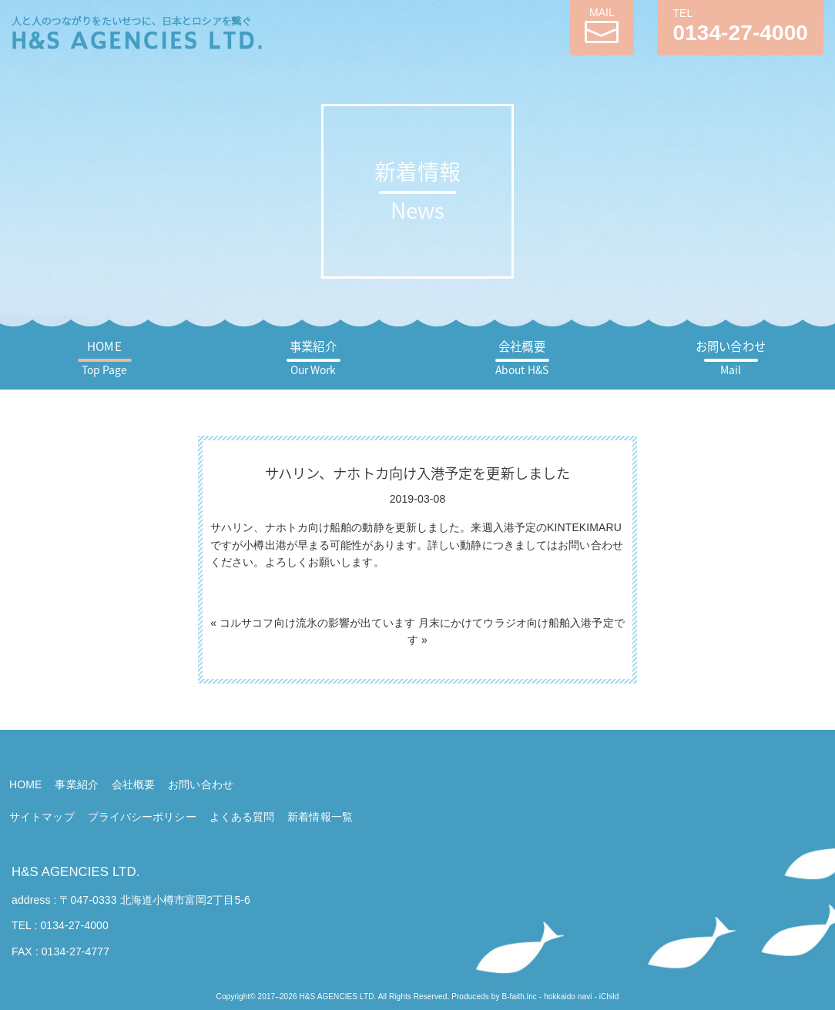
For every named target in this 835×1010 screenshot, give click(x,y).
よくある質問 (242, 817)
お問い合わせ (731, 357)
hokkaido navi (568, 996)
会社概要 (521, 357)
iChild (609, 996)
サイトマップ (42, 817)
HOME (105, 357)
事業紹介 (313, 357)
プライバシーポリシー (142, 817)
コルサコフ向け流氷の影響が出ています (317, 623)
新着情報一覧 (320, 817)
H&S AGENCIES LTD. (75, 872)
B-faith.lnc (519, 996)
